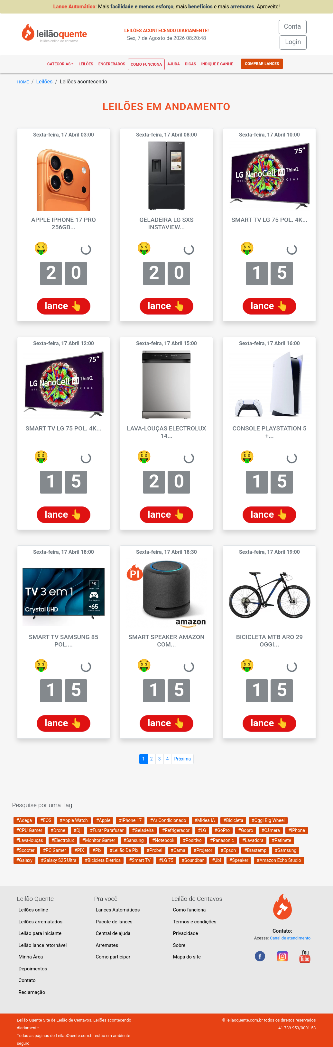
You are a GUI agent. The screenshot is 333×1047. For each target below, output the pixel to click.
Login (293, 42)
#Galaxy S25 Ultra (59, 860)
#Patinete (281, 840)
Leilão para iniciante (40, 933)
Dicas (190, 64)
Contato (27, 980)
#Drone (58, 830)
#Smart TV (140, 860)
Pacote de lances (114, 922)
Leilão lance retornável (43, 945)
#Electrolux (62, 840)
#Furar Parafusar (107, 830)
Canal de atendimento (290, 938)
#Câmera (271, 830)
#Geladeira (142, 830)
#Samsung (285, 850)
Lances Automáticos (118, 910)
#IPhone (296, 830)
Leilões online (33, 910)
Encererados (111, 64)
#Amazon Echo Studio (279, 860)
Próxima (182, 758)
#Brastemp (255, 850)
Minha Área (31, 957)
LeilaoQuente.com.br (75, 1035)
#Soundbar (193, 860)
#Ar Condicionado (168, 820)
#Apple (103, 820)
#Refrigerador (176, 830)
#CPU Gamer (29, 830)
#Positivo (192, 840)
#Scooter (25, 850)
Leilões (86, 64)
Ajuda (173, 64)
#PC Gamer (54, 850)
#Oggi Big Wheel (268, 820)
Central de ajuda (113, 933)
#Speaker (238, 860)
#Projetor (203, 850)
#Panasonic (222, 840)
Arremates (107, 945)
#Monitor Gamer (98, 840)
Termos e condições (195, 922)
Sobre (179, 945)
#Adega (24, 820)
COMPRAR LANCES (262, 63)
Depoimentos (33, 969)
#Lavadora (253, 840)
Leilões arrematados (41, 922)
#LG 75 (166, 860)
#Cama (178, 850)
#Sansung (134, 840)
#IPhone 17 (130, 820)
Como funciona (146, 64)
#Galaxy (24, 860)
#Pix (96, 850)
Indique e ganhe (217, 64)
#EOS (45, 820)
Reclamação (32, 992)
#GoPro (222, 830)
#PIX (79, 850)
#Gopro (245, 830)
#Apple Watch (74, 820)
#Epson (228, 850)
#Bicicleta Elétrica (103, 860)
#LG (202, 830)
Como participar (113, 957)
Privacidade (185, 933)
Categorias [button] (59, 64)
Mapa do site (187, 957)
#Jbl (216, 860)
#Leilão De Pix (124, 850)
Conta (295, 26)
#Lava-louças (29, 840)
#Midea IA (205, 820)
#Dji (78, 830)
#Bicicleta (233, 820)
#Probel (154, 850)
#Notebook (163, 840)
